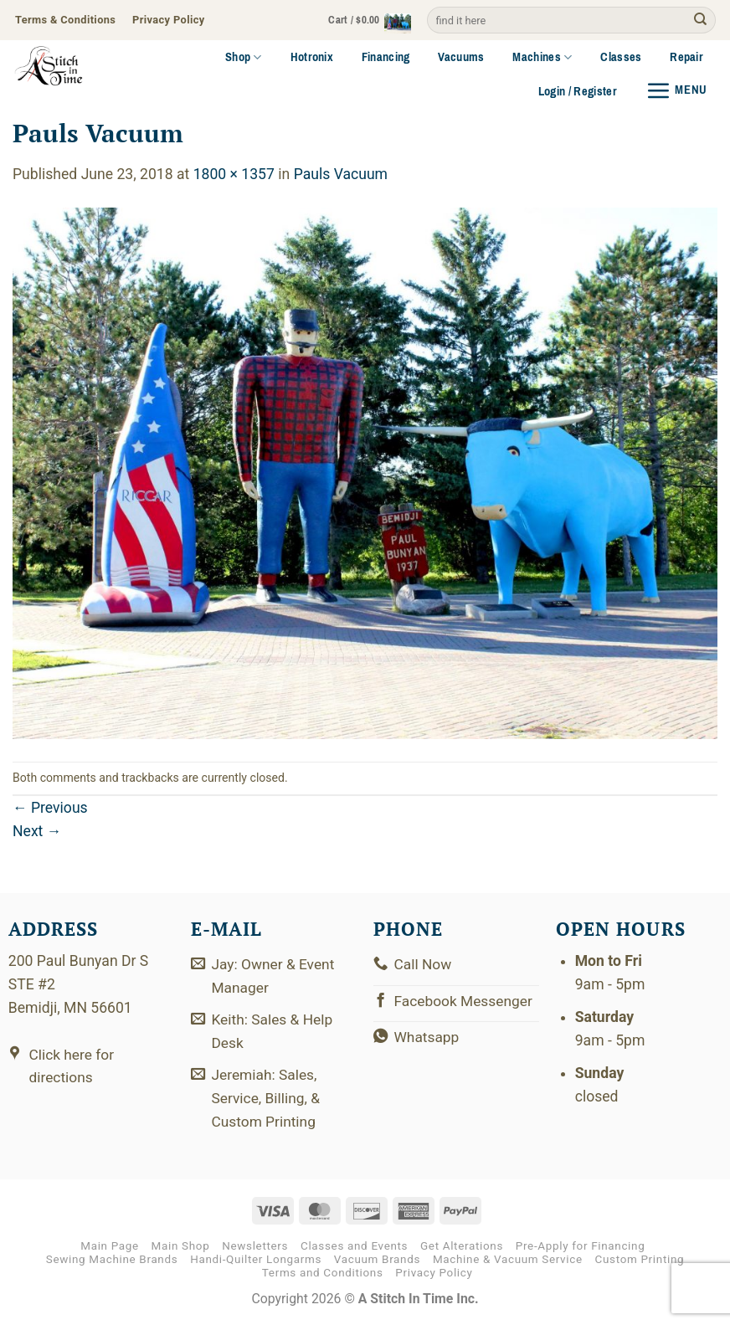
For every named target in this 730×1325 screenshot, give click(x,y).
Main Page (109, 1248)
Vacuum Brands (377, 1262)
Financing (386, 57)
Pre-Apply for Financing (580, 1248)
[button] (364, 20)
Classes (620, 57)
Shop (243, 57)
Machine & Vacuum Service (508, 1262)
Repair (686, 57)
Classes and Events (354, 1248)
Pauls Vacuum (341, 174)
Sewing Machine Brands (112, 1262)
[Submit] (700, 20)
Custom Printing (640, 1262)
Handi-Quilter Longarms (255, 1262)
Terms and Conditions (322, 1275)
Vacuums (461, 57)
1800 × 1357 (234, 174)
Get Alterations (461, 1248)
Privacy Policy (433, 1275)
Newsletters (255, 1248)
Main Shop (181, 1248)
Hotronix (312, 57)
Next (37, 831)
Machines (542, 57)
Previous (50, 807)
